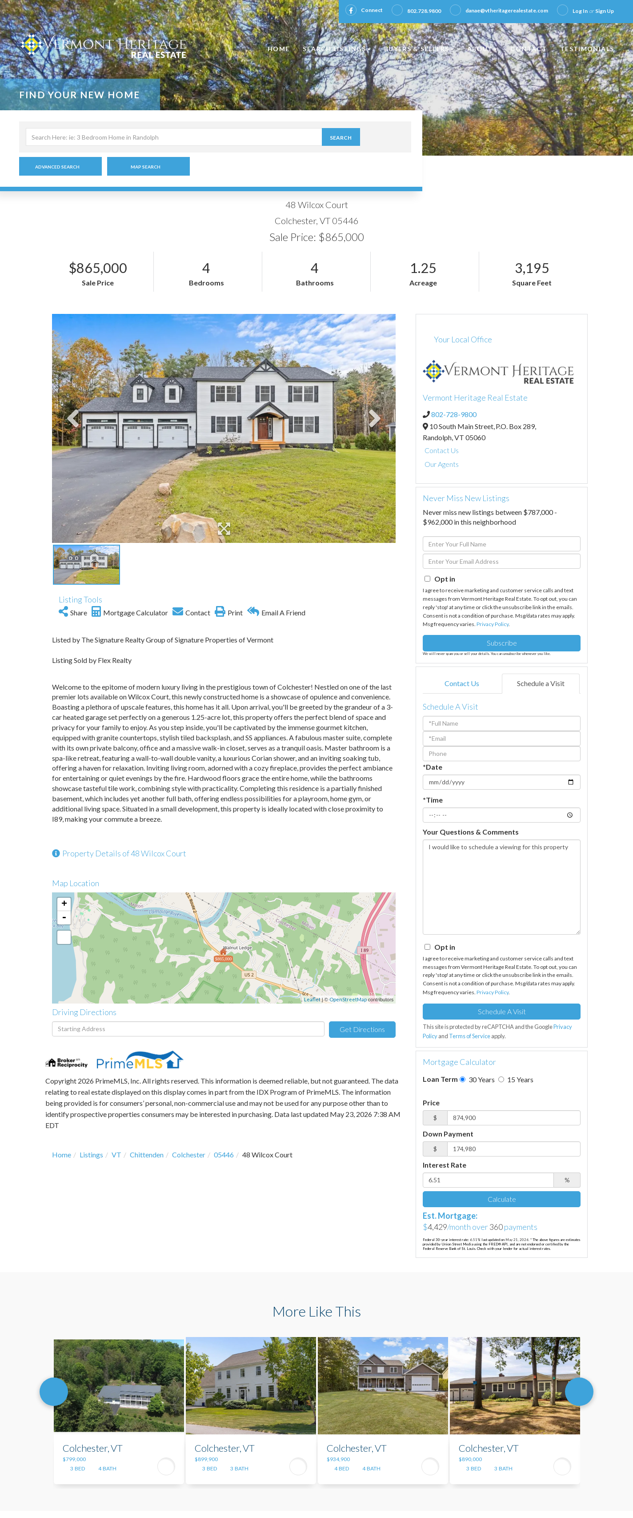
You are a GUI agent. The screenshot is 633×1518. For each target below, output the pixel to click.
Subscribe (502, 643)
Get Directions (362, 1029)
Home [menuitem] (278, 48)
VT (116, 1154)
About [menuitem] (482, 48)
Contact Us (442, 450)
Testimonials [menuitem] (587, 48)
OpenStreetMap (348, 999)
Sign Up (604, 11)
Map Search (145, 166)
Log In (580, 11)
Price (431, 1102)
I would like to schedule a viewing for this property (502, 887)
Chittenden (147, 1154)
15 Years (515, 1079)
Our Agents (442, 464)
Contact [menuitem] (528, 48)
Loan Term (440, 1079)
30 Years (477, 1079)
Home (61, 1154)
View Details (166, 1466)
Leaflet (312, 999)
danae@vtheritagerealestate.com (506, 10)
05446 (224, 1154)
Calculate (502, 1199)
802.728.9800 (424, 11)
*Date (432, 767)
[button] (363, 137)
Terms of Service (469, 1036)
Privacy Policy (493, 624)
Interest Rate (444, 1165)
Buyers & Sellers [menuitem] (419, 48)
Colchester (188, 1154)
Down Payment (448, 1133)
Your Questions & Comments (471, 831)
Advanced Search (57, 166)
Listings (91, 1154)
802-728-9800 (454, 414)
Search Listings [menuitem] (336, 48)
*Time (433, 799)
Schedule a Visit (541, 683)
